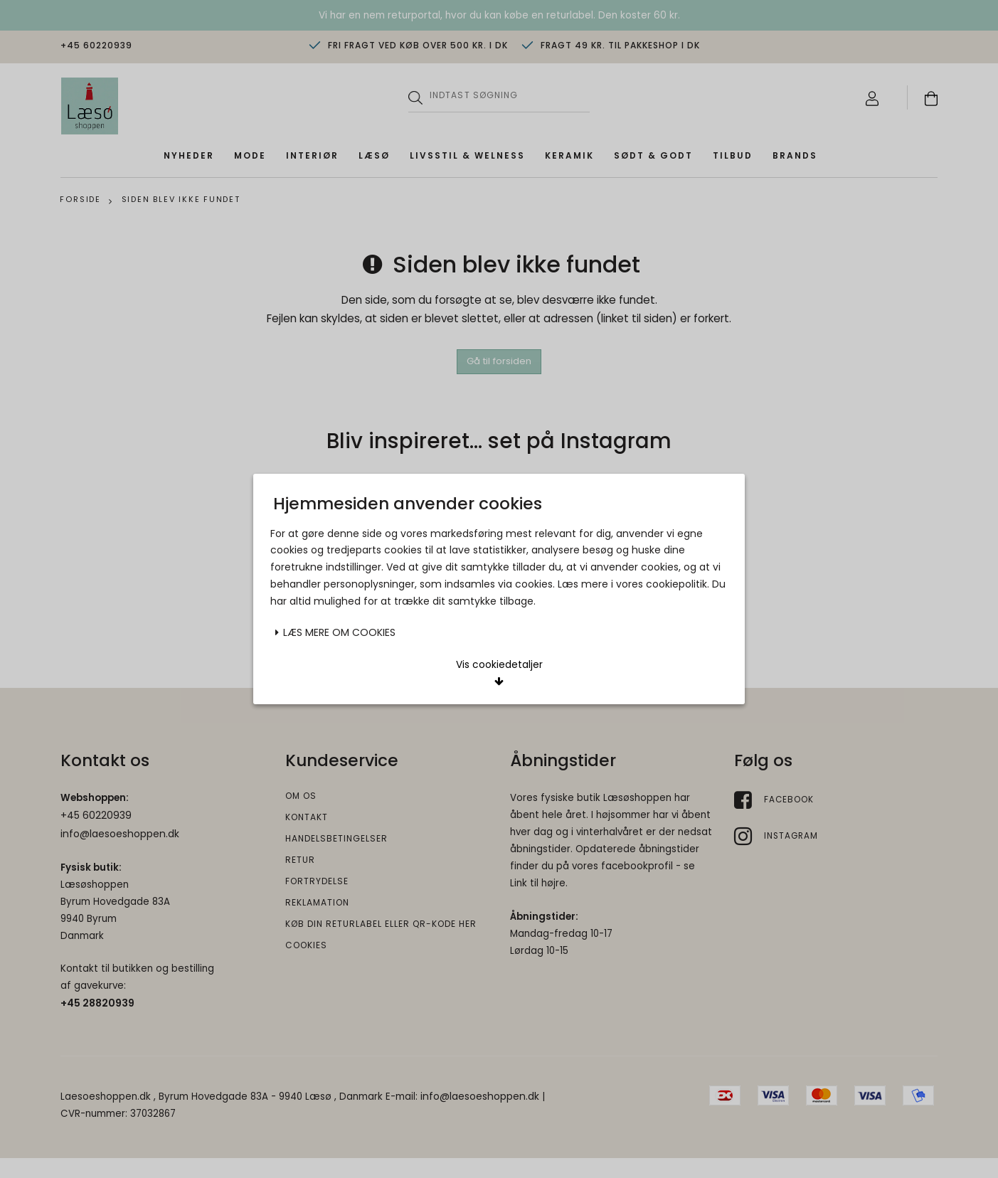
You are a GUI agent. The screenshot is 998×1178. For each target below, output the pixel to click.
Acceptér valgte (421, 584)
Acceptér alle (578, 584)
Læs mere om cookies (335, 538)
